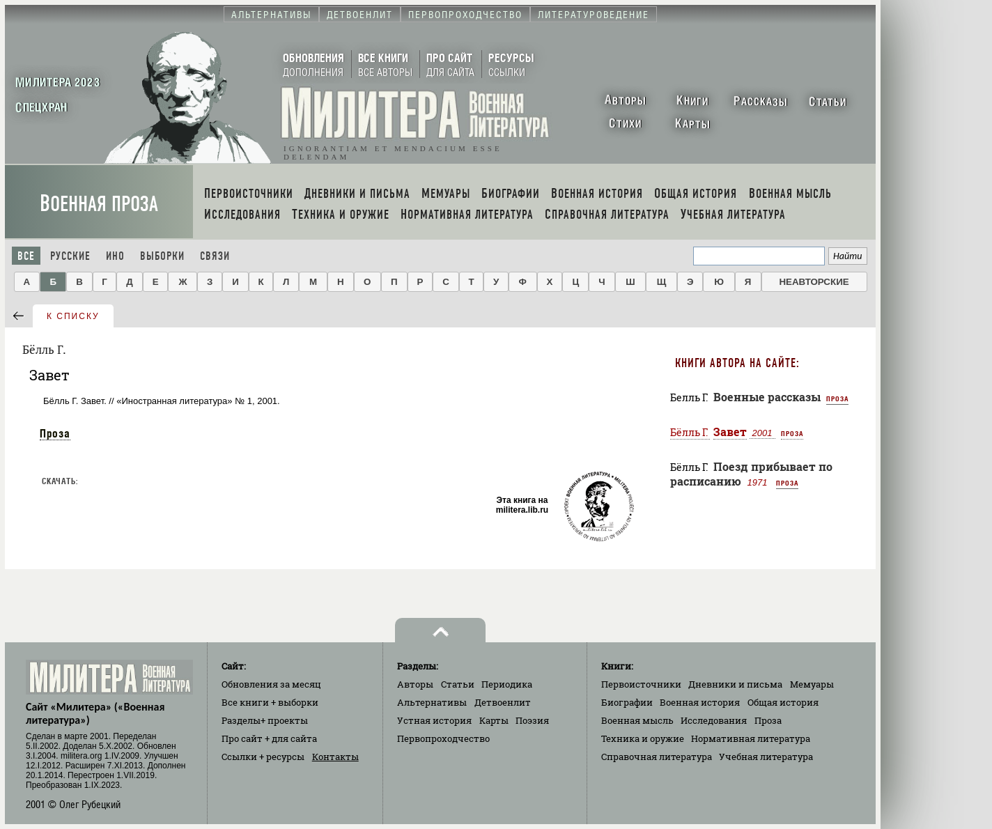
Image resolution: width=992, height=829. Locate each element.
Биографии (627, 702)
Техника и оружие (642, 738)
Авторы (415, 684)
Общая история (783, 702)
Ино (115, 256)
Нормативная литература (750, 738)
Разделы (265, 720)
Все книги (270, 702)
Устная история (434, 720)
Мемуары (812, 684)
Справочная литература (656, 756)
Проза (55, 433)
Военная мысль (637, 720)
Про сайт (269, 738)
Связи (215, 256)
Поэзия (532, 720)
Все (26, 256)
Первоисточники (641, 684)
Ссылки (263, 756)
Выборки (162, 256)
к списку (73, 316)
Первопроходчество (443, 738)
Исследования (714, 720)
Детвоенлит (502, 702)
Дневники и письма (735, 684)
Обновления (271, 684)
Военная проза (99, 204)
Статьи (457, 684)
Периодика (506, 684)
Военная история (700, 702)
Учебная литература (766, 756)
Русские (70, 256)
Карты (494, 720)
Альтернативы (432, 702)
